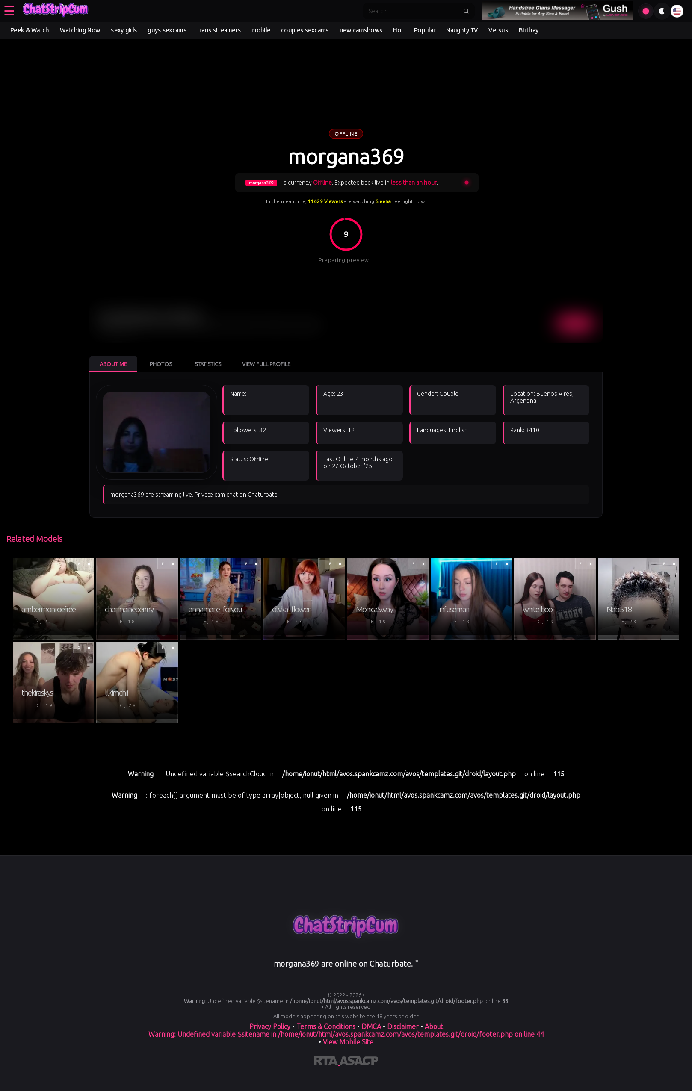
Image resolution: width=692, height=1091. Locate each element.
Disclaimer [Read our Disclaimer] (403, 1026)
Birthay (528, 30)
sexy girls (124, 30)
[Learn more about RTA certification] (327, 1062)
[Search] (413, 11)
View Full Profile (266, 364)
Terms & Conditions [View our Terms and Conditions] (325, 1026)
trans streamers (219, 30)
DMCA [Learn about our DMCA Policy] (371, 1026)
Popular (424, 30)
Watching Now (80, 30)
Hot (398, 30)
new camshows (361, 30)
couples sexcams (305, 30)
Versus (498, 30)
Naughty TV (462, 30)
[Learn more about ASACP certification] (359, 1062)
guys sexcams (167, 30)
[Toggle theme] (662, 11)
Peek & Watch (29, 30)
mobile (260, 30)
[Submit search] (466, 11)
